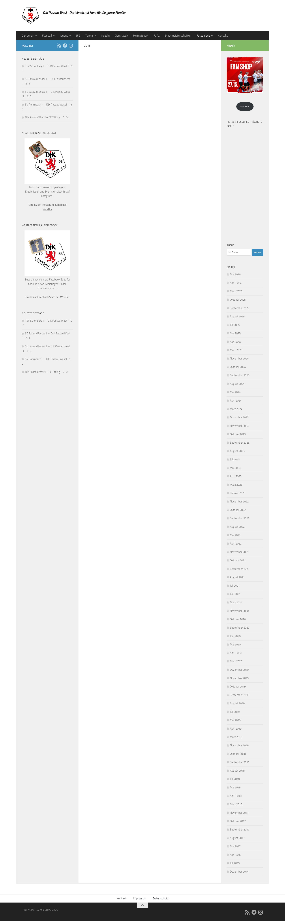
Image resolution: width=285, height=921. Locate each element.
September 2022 (239, 518)
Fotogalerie (203, 35)
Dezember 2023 (239, 417)
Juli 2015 (235, 863)
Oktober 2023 (238, 434)
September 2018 (239, 762)
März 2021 (236, 602)
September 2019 (239, 695)
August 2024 (237, 383)
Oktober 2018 (238, 754)
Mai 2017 (235, 846)
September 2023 (239, 442)
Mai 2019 (235, 720)
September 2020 (239, 627)
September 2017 (239, 829)
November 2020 (239, 611)
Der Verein (28, 35)
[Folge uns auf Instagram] (71, 45)
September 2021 (239, 568)
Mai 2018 (235, 787)
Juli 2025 (235, 325)
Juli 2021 (235, 585)
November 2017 (239, 812)
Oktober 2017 (238, 821)
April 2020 (235, 653)
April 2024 (235, 400)
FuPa (156, 35)
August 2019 (237, 703)
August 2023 (237, 451)
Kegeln (105, 35)
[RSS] (59, 45)
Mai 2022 (235, 535)
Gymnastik (121, 35)
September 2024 (239, 375)
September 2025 (239, 308)
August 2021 (237, 577)
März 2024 (236, 409)
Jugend (64, 35)
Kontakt (223, 35)
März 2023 (236, 484)
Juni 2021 (235, 594)
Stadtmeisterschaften (178, 35)
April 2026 (235, 283)
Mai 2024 (235, 392)
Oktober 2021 (238, 560)
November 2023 (239, 425)
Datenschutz (160, 898)
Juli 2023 (235, 459)
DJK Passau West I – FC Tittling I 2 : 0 (46, 117)
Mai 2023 (235, 468)
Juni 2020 (235, 636)
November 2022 (239, 501)
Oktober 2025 (238, 299)
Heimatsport (140, 35)
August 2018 (237, 770)
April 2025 (235, 341)
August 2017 (237, 838)
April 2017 (235, 854)
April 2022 (235, 543)
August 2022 (237, 526)
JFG (78, 35)
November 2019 (239, 678)
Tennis (89, 35)
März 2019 (236, 737)
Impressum (139, 898)
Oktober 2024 (238, 367)
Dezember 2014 (239, 871)
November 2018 (239, 745)
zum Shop (245, 106)
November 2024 (239, 358)
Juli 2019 (235, 711)
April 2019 (235, 728)
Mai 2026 (235, 274)
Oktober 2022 (238, 510)
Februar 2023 (237, 493)
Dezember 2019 (239, 669)
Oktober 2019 (238, 686)
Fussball (47, 35)
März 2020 (236, 661)
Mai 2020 (235, 644)
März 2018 (236, 804)
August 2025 (237, 316)
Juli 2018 (235, 779)
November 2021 (239, 552)
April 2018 (235, 796)
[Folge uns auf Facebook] (65, 45)
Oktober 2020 (238, 619)
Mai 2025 (235, 333)
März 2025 (236, 350)
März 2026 (236, 291)
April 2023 (235, 476)
